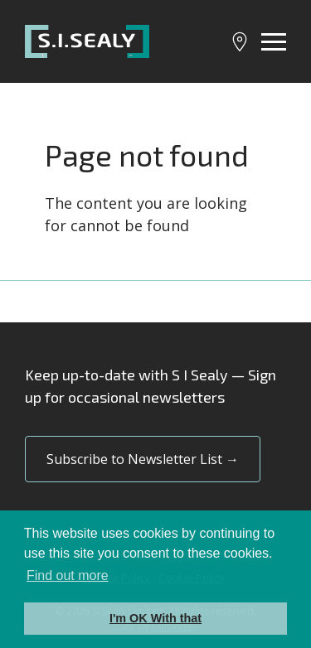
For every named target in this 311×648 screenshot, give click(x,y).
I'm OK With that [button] (155, 618)
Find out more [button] (68, 575)
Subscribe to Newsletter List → (142, 459)
